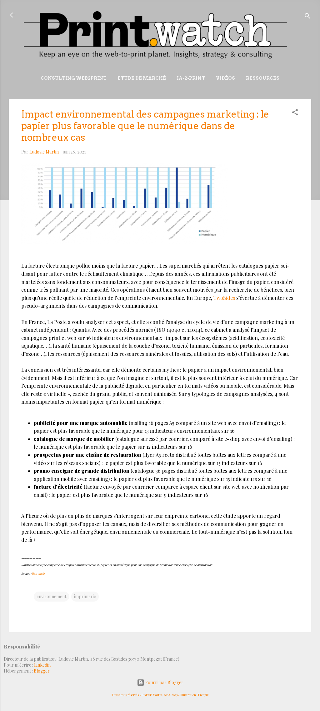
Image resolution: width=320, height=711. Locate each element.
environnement (51, 596)
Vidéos (225, 78)
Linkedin (42, 665)
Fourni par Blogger (160, 682)
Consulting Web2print (74, 78)
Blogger (42, 671)
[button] (295, 113)
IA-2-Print (191, 78)
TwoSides (224, 298)
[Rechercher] (307, 17)
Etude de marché (142, 78)
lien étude (38, 573)
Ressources (262, 78)
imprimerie (85, 596)
